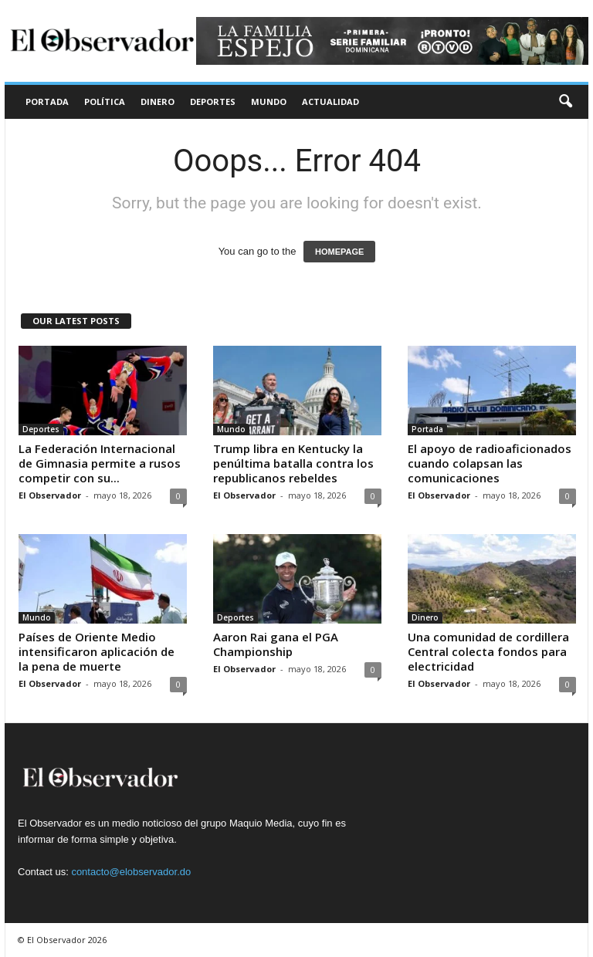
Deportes (213, 101)
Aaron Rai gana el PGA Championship (275, 644)
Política (104, 101)
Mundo (268, 101)
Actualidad (330, 101)
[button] (565, 102)
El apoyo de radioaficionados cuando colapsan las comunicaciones (489, 463)
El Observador (50, 495)
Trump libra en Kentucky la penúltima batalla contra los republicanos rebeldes (293, 463)
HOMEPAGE (339, 251)
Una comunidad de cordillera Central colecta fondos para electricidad (488, 651)
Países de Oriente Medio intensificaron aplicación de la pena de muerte (97, 651)
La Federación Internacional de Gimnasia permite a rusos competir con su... (100, 463)
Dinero (158, 101)
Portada (47, 101)
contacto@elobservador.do (131, 872)
